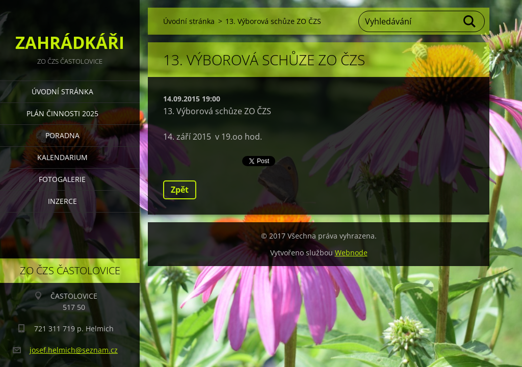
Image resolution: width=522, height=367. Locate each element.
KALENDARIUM (62, 157)
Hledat (470, 21)
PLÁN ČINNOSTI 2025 (62, 113)
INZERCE (62, 201)
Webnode (351, 252)
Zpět (180, 189)
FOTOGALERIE (62, 179)
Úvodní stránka (62, 91)
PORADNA (62, 135)
